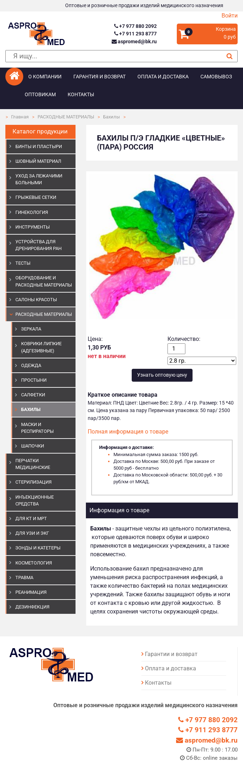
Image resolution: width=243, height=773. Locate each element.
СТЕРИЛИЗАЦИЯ (33, 482)
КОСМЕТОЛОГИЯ (33, 563)
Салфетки (33, 394)
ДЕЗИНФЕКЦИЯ (32, 607)
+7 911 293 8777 (135, 34)
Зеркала (31, 329)
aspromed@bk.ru (134, 42)
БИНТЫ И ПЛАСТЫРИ (38, 146)
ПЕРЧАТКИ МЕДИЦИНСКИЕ (32, 464)
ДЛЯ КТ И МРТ (31, 518)
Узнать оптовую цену (162, 375)
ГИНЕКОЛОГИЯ (31, 212)
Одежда (31, 365)
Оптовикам (40, 95)
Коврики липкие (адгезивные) (41, 347)
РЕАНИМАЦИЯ (31, 592)
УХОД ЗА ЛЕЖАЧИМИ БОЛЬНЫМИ (38, 179)
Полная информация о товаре (128, 431)
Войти (230, 15)
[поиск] (121, 56)
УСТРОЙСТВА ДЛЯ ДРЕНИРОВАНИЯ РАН (38, 245)
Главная (20, 116)
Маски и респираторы (37, 428)
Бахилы (111, 116)
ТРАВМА (24, 577)
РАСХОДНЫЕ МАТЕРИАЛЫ (66, 116)
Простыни (34, 380)
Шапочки (32, 446)
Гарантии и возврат (171, 654)
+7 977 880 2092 (135, 26)
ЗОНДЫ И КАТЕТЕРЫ (37, 548)
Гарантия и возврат (99, 77)
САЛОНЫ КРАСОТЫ (36, 299)
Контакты (81, 95)
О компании (45, 77)
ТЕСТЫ (22, 263)
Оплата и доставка (163, 77)
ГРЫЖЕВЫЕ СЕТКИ (35, 197)
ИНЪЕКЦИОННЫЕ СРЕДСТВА (34, 500)
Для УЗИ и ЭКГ (32, 533)
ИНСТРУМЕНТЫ (32, 227)
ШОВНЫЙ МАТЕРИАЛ (38, 161)
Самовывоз (216, 77)
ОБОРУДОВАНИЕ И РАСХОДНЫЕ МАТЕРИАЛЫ (43, 281)
